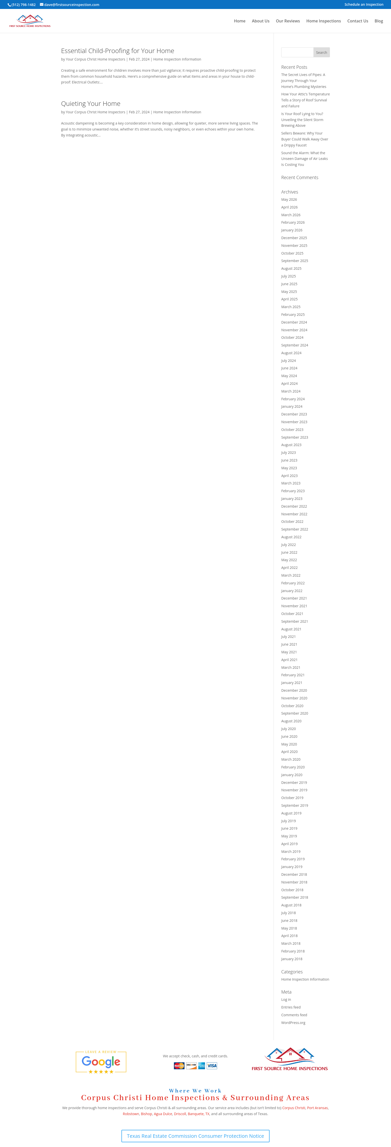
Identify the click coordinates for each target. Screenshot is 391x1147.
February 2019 (293, 859)
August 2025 (291, 268)
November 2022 (294, 514)
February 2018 (293, 951)
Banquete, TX (198, 1113)
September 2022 (294, 529)
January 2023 (291, 498)
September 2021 (294, 621)
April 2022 (289, 567)
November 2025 (294, 245)
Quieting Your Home (90, 103)
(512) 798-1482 (23, 4)
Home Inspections (323, 21)
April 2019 (289, 843)
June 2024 (289, 368)
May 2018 (289, 928)
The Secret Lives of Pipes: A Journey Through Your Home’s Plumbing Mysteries (303, 80)
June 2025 (289, 283)
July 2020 (288, 728)
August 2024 (291, 352)
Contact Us (357, 21)
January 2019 (291, 866)
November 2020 (294, 698)
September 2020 (294, 713)
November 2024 (294, 330)
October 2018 (292, 889)
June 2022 (289, 552)
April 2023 (289, 475)
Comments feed (294, 1014)
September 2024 (294, 345)
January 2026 (291, 230)
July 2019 (288, 820)
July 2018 (288, 912)
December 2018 (294, 874)
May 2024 (289, 375)
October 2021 (292, 613)
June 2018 (289, 920)
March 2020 (290, 759)
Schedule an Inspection (364, 5)
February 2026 (293, 222)
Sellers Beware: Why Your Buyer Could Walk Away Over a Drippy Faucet (304, 139)
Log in (286, 999)
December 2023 (294, 414)
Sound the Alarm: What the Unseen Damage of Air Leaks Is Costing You (304, 158)
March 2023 (290, 483)
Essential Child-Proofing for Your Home (117, 50)
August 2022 (291, 537)
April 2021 (289, 659)
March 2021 (290, 667)
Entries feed (291, 1007)
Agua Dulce (163, 1113)
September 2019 (294, 805)
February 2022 (293, 583)
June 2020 (289, 736)
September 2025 (294, 260)
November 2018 (294, 882)
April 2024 (289, 383)
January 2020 (291, 774)
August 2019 (291, 813)
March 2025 (290, 306)
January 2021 (291, 682)
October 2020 (292, 705)
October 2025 (292, 253)
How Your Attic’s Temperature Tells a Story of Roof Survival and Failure (305, 100)
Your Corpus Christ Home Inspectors (95, 59)
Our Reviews (288, 21)
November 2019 (294, 790)
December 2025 (294, 237)
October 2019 (292, 797)
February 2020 (293, 767)
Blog (379, 21)
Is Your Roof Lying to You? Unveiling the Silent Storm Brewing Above (302, 119)
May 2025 (289, 291)
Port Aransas (317, 1107)
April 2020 (289, 751)
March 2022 (290, 575)
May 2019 (289, 836)
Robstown (131, 1113)
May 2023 (289, 468)
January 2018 (291, 958)
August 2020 (291, 721)
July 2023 (288, 452)
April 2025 (289, 299)
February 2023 (293, 490)
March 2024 (290, 391)
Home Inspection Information (177, 59)
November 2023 (294, 421)
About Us (261, 21)
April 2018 (289, 935)
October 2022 (292, 521)
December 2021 (294, 598)
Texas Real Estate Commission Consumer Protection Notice (195, 1136)
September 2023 (294, 437)
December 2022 (294, 506)
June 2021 (289, 644)
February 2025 (293, 314)
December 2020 (294, 690)
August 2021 (291, 629)
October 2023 (292, 429)
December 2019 (294, 782)
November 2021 (294, 606)
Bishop (146, 1113)
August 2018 (291, 905)
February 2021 (293, 675)
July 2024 (288, 360)
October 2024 (292, 337)
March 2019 (290, 851)
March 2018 (290, 943)
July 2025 (288, 276)
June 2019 (289, 828)
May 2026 (289, 199)
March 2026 (290, 214)
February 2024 (293, 399)
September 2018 (294, 897)
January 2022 (291, 590)
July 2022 (288, 544)
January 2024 (291, 406)
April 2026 (289, 207)
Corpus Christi (293, 1107)
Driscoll (180, 1113)
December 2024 (294, 322)
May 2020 (289, 744)
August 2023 (291, 444)
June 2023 (289, 460)
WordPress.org (293, 1022)
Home (239, 21)
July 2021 (288, 636)
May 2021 (289, 652)
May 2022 (289, 559)
